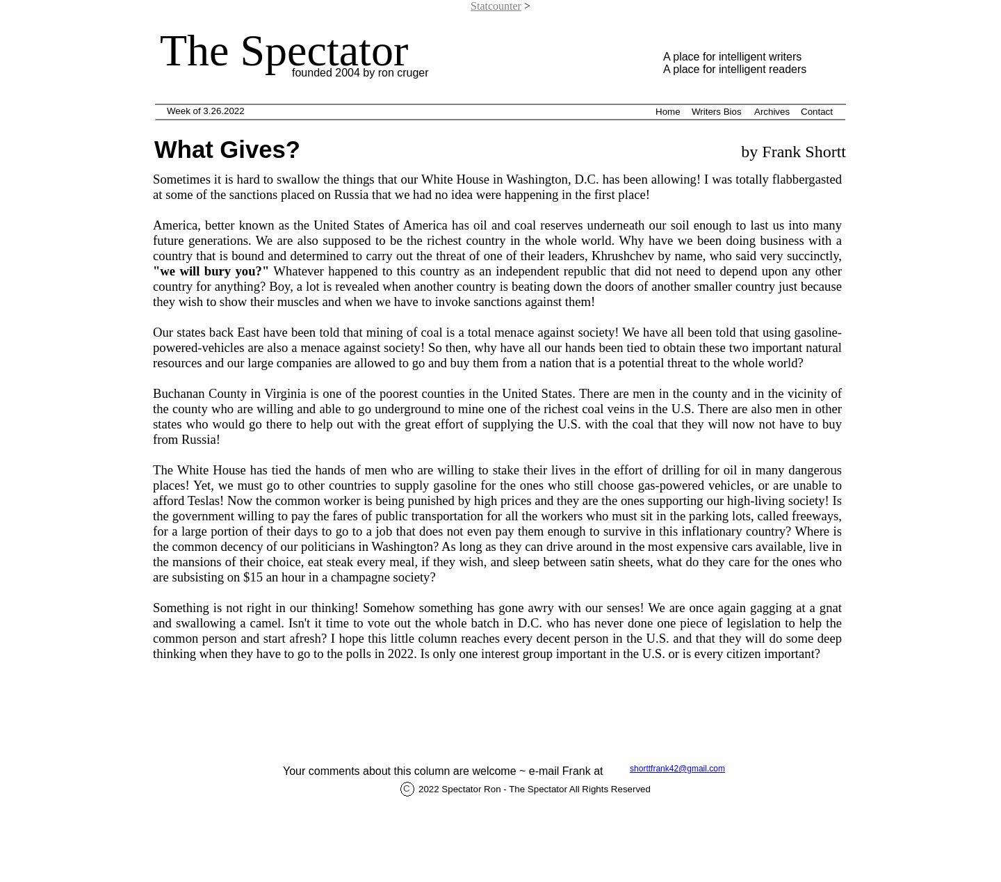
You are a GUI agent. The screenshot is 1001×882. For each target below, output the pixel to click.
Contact (817, 111)
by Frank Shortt (791, 152)
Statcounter (496, 6)
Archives (772, 111)
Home (668, 111)
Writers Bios (717, 111)
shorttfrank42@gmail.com (677, 768)
